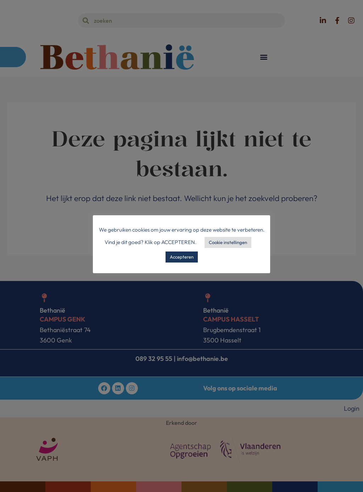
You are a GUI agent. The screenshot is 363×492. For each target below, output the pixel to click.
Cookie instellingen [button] (228, 242)
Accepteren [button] (182, 257)
